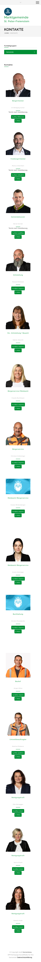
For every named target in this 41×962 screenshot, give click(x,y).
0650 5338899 (18, 233)
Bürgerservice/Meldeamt (18, 391)
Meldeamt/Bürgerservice (18, 498)
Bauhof (18, 681)
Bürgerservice (18, 449)
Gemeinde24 (27, 952)
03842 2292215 (18, 627)
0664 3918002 (18, 753)
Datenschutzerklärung (24, 957)
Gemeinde (10, 52)
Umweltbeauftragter (18, 739)
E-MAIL (18, 121)
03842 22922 (18, 811)
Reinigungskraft (18, 797)
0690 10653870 (18, 175)
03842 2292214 (18, 346)
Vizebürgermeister (18, 159)
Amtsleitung (18, 275)
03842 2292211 (18, 511)
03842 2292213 (18, 288)
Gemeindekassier (18, 217)
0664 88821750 (18, 117)
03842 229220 (18, 695)
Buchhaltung (18, 614)
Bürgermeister (18, 101)
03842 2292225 (18, 404)
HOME (6, 33)
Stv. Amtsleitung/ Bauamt (18, 333)
